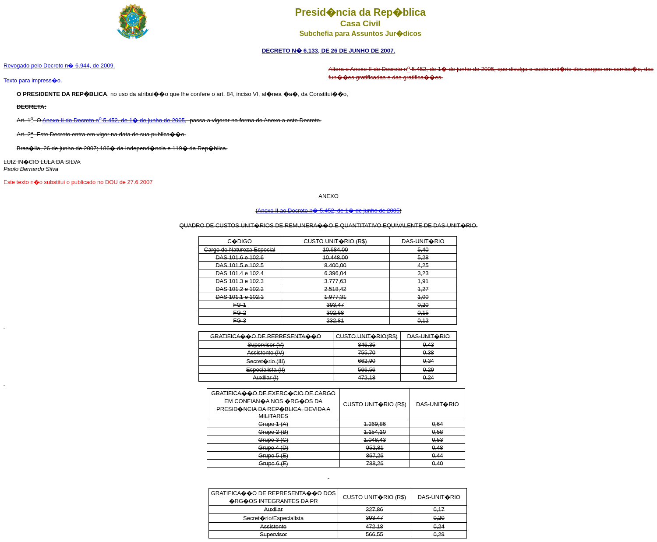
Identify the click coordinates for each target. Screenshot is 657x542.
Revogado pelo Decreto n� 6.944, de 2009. (59, 65)
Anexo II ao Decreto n (285, 210)
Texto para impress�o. (33, 80)
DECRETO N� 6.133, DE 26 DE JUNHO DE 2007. (329, 50)
